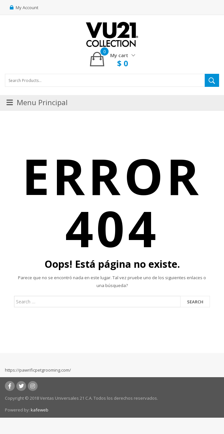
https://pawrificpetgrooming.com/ (38, 370)
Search (195, 302)
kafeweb (39, 410)
